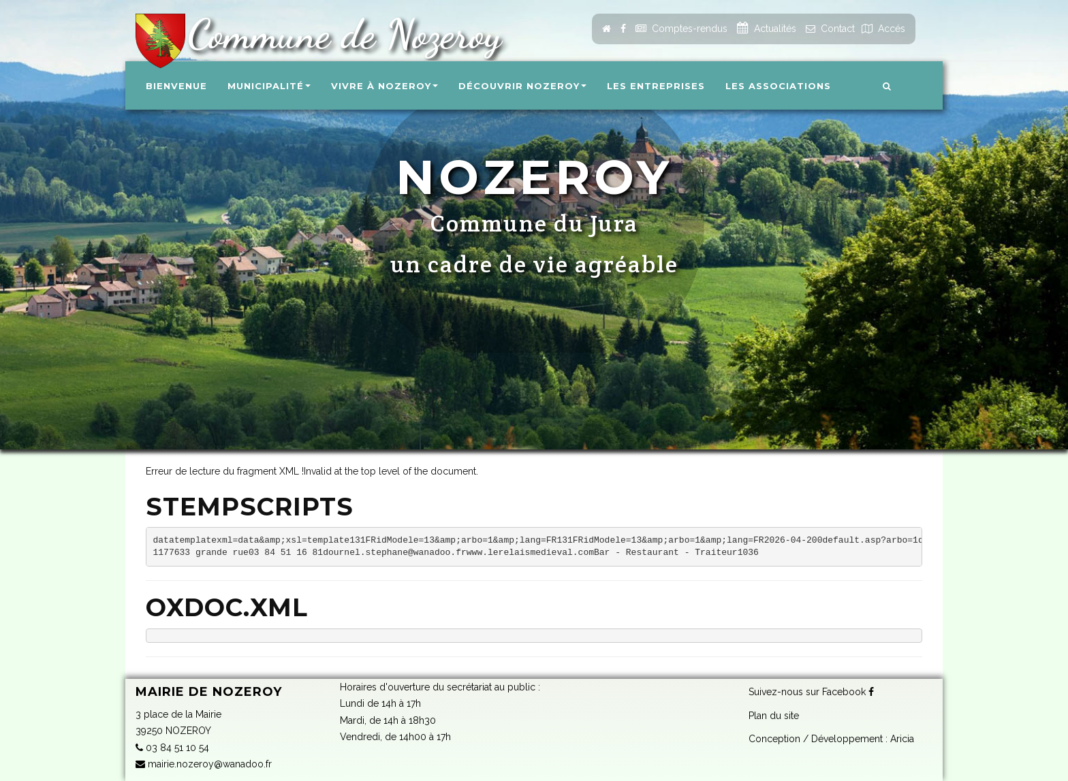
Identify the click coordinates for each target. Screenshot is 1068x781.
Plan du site (774, 715)
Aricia (902, 738)
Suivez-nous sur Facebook (811, 691)
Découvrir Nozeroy (522, 85)
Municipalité (269, 85)
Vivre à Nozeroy (384, 85)
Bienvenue (176, 85)
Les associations (778, 85)
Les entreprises (656, 85)
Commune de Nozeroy (338, 34)
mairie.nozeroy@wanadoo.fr (204, 764)
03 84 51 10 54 (172, 747)
